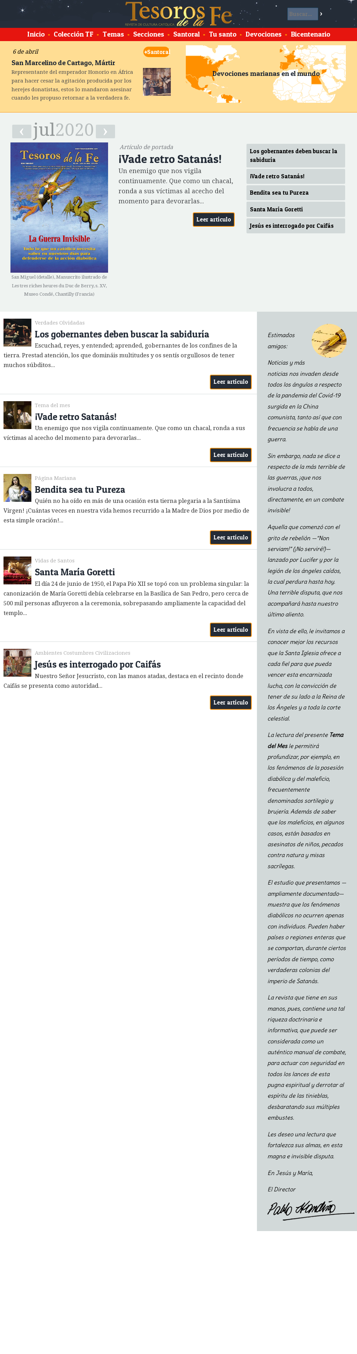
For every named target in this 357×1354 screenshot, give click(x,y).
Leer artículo (214, 219)
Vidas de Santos (55, 561)
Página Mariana (55, 478)
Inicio (36, 34)
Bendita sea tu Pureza (279, 192)
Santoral (157, 51)
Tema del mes (52, 405)
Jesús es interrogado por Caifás (292, 225)
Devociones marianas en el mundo (266, 73)
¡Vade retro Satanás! (277, 176)
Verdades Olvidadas (60, 323)
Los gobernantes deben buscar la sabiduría (293, 155)
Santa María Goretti (276, 209)
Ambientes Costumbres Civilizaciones (82, 653)
